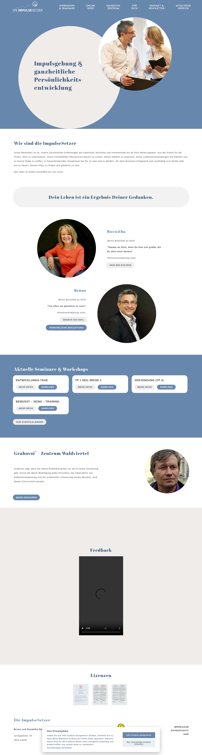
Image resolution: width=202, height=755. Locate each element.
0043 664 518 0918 (120, 265)
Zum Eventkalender (29, 422)
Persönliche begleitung (66, 327)
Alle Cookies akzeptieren (138, 735)
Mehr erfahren (26, 497)
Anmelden (47, 387)
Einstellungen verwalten (59, 748)
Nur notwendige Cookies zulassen (139, 743)
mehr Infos (26, 387)
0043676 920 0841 (73, 319)
